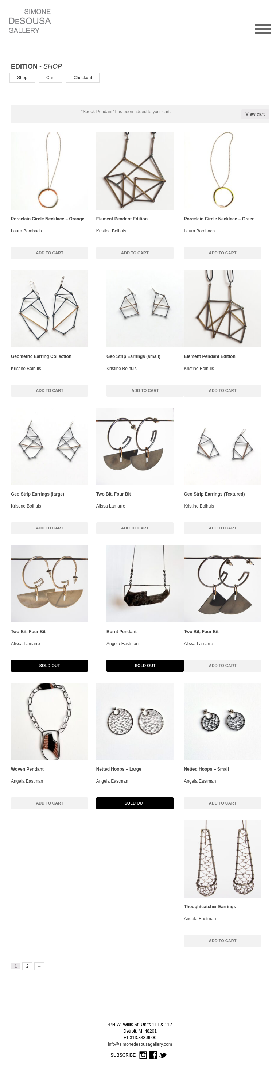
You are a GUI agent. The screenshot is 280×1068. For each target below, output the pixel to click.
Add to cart (49, 253)
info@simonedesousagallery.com (140, 1044)
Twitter (163, 1055)
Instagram (143, 1055)
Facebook (153, 1055)
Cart (50, 77)
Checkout (83, 77)
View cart (255, 114)
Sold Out (49, 665)
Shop (22, 77)
